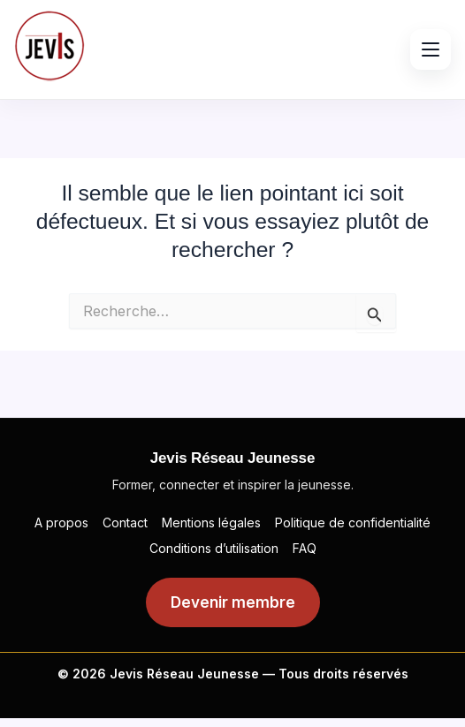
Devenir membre (233, 602)
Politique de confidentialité (353, 522)
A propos (61, 522)
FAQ (304, 548)
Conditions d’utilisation (213, 548)
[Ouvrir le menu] (430, 49)
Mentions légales (211, 522)
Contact (125, 522)
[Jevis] (49, 46)
